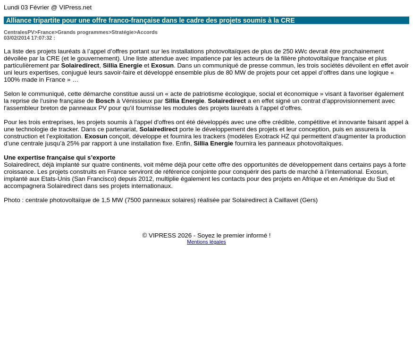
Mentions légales (206, 242)
